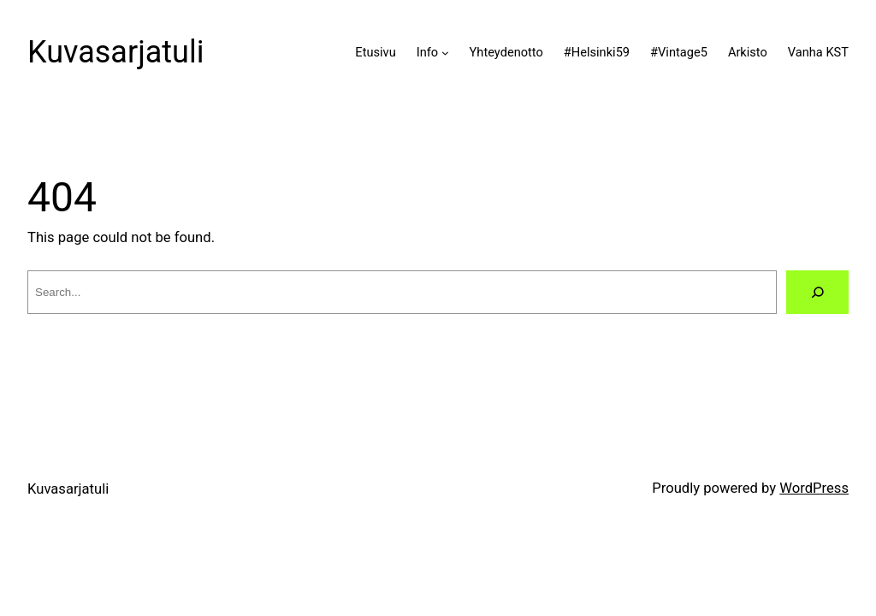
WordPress (814, 488)
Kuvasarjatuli (115, 52)
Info (427, 52)
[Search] (817, 292)
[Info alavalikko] (445, 52)
